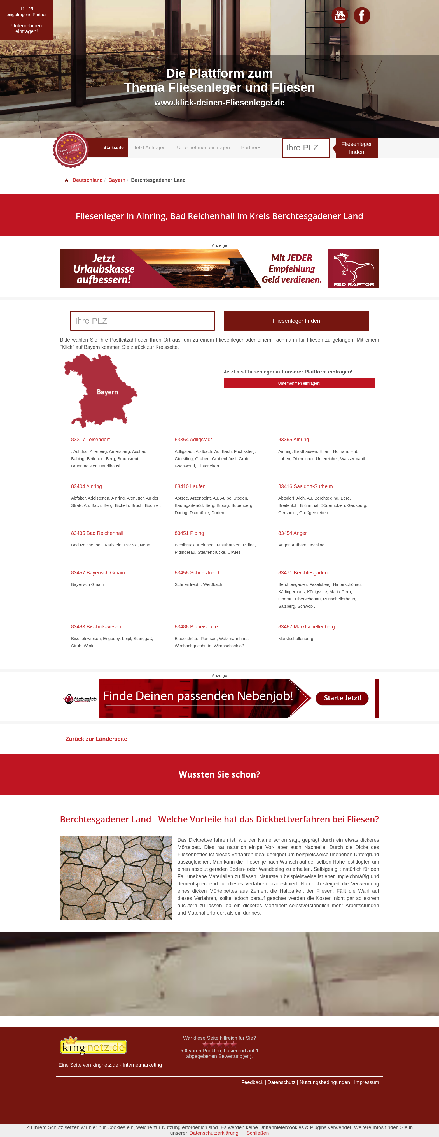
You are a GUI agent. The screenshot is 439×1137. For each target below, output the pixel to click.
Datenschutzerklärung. (214, 1133)
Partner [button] (250, 147)
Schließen (258, 1133)
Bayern (116, 180)
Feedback (252, 1082)
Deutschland (83, 180)
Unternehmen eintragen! (299, 383)
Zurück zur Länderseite (96, 739)
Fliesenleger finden (357, 148)
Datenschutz (281, 1082)
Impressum (366, 1082)
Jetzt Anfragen (150, 147)
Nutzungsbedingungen (325, 1082)
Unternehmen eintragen (203, 147)
